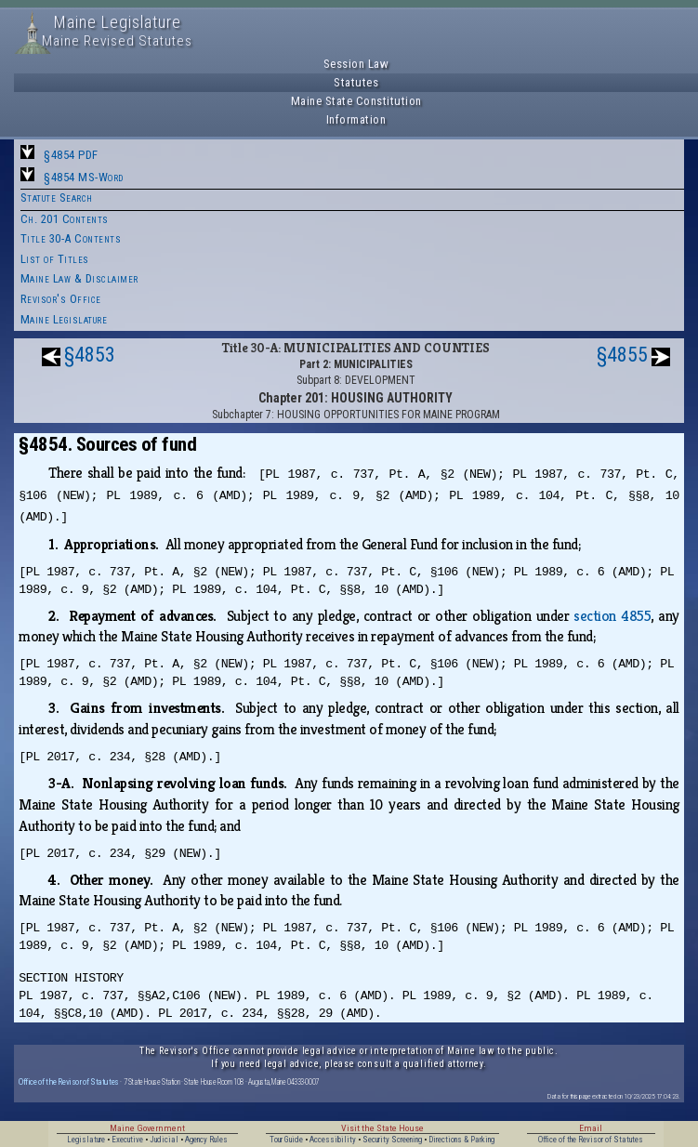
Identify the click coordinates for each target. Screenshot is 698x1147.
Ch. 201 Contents (64, 219)
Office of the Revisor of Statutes (69, 1081)
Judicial (164, 1139)
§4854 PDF (71, 155)
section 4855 (612, 616)
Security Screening (392, 1139)
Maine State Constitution (356, 101)
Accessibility (332, 1139)
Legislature (86, 1139)
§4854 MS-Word (84, 177)
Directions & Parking (461, 1139)
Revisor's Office (60, 299)
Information (356, 119)
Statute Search (56, 197)
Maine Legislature (64, 319)
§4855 (622, 354)
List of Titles (54, 259)
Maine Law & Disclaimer (79, 278)
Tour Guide (286, 1139)
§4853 (89, 354)
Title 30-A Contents (71, 238)
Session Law (356, 64)
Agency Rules (206, 1139)
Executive (127, 1139)
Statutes (356, 82)
